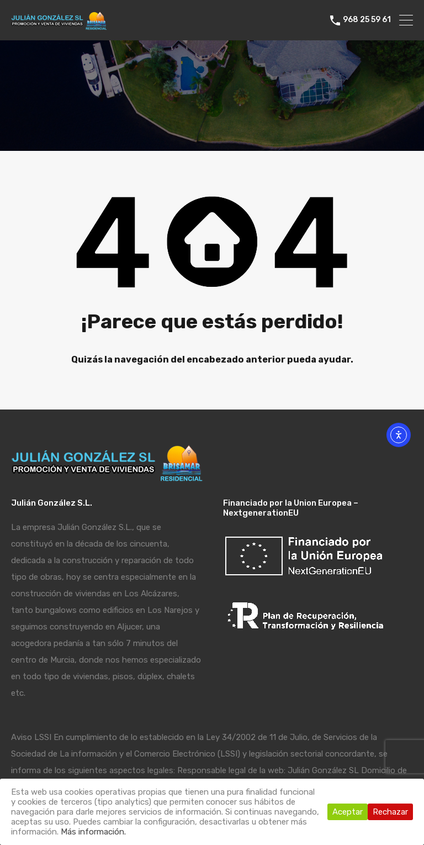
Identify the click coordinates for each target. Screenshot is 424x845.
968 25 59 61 (367, 19)
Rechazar (390, 812)
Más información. (93, 832)
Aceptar (347, 812)
